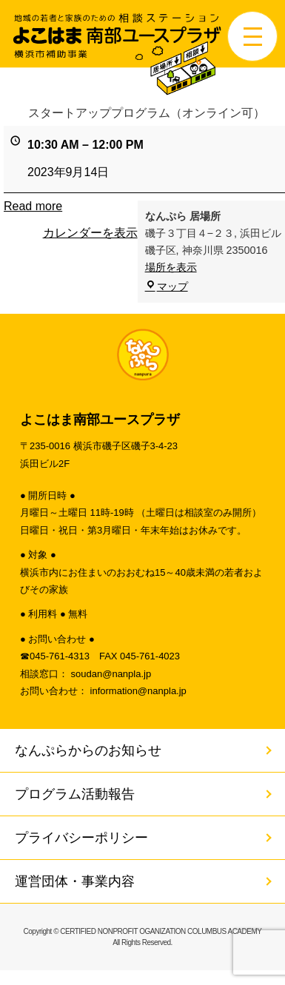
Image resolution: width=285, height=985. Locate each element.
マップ (166, 286)
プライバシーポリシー (81, 837)
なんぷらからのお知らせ (88, 750)
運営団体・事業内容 (75, 881)
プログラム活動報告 (75, 794)
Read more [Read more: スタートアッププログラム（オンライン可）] (33, 206)
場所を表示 (171, 268)
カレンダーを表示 (90, 232)
